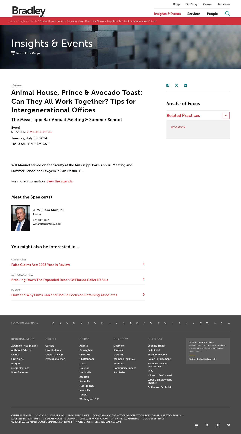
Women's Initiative (124, 359)
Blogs (176, 4)
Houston (84, 368)
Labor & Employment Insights (160, 381)
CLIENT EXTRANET (21, 415)
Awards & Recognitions (24, 345)
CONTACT (40, 415)
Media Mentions (20, 368)
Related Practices (183, 115)
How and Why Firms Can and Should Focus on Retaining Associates (64, 295)
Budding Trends (156, 345)
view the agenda (60, 181)
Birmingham (86, 350)
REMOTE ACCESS (54, 418)
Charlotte (84, 354)
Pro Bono (119, 363)
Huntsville (85, 372)
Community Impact (125, 368)
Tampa (83, 394)
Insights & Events (167, 14)
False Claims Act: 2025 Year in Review (40, 265)
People (212, 14)
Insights (15, 363)
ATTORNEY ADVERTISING (125, 418)
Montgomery (86, 385)
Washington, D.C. (89, 399)
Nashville (84, 390)
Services (193, 14)
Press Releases (19, 372)
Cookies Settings (154, 418)
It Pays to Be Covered (160, 375)
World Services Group (94, 418)
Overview (119, 345)
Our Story (192, 4)
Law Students (53, 350)
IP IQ (150, 370)
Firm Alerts (17, 359)
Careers (207, 4)
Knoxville (84, 381)
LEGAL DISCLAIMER (78, 415)
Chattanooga (87, 359)
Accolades (119, 372)
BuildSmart (154, 350)
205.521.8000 (57, 415)
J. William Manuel (39, 132)
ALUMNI (71, 418)
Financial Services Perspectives (158, 365)
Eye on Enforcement (159, 359)
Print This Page (28, 53)
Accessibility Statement (26, 418)
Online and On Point (159, 387)
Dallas (83, 363)
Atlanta (83, 345)
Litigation (178, 127)
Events (15, 354)
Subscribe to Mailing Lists (202, 359)
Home (11, 21)
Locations (224, 4)
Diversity (119, 354)
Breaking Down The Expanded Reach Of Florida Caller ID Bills (59, 280)
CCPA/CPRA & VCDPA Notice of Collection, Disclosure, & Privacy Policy (137, 415)
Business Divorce (157, 354)
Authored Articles (21, 350)
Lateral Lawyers (54, 354)
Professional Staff (55, 359)
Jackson (84, 376)
